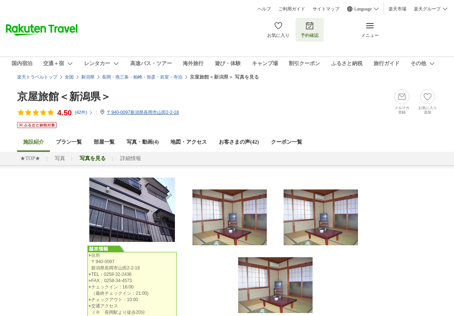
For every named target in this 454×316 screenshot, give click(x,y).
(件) (84, 112)
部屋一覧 (104, 142)
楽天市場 (397, 9)
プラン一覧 (69, 142)
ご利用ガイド (291, 9)
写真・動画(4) (143, 142)
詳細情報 (130, 158)
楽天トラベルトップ (37, 77)
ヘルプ (264, 9)
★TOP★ (30, 158)
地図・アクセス (188, 142)
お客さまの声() (239, 142)
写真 (60, 158)
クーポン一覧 (286, 142)
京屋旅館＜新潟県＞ (64, 96)
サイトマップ (326, 9)
